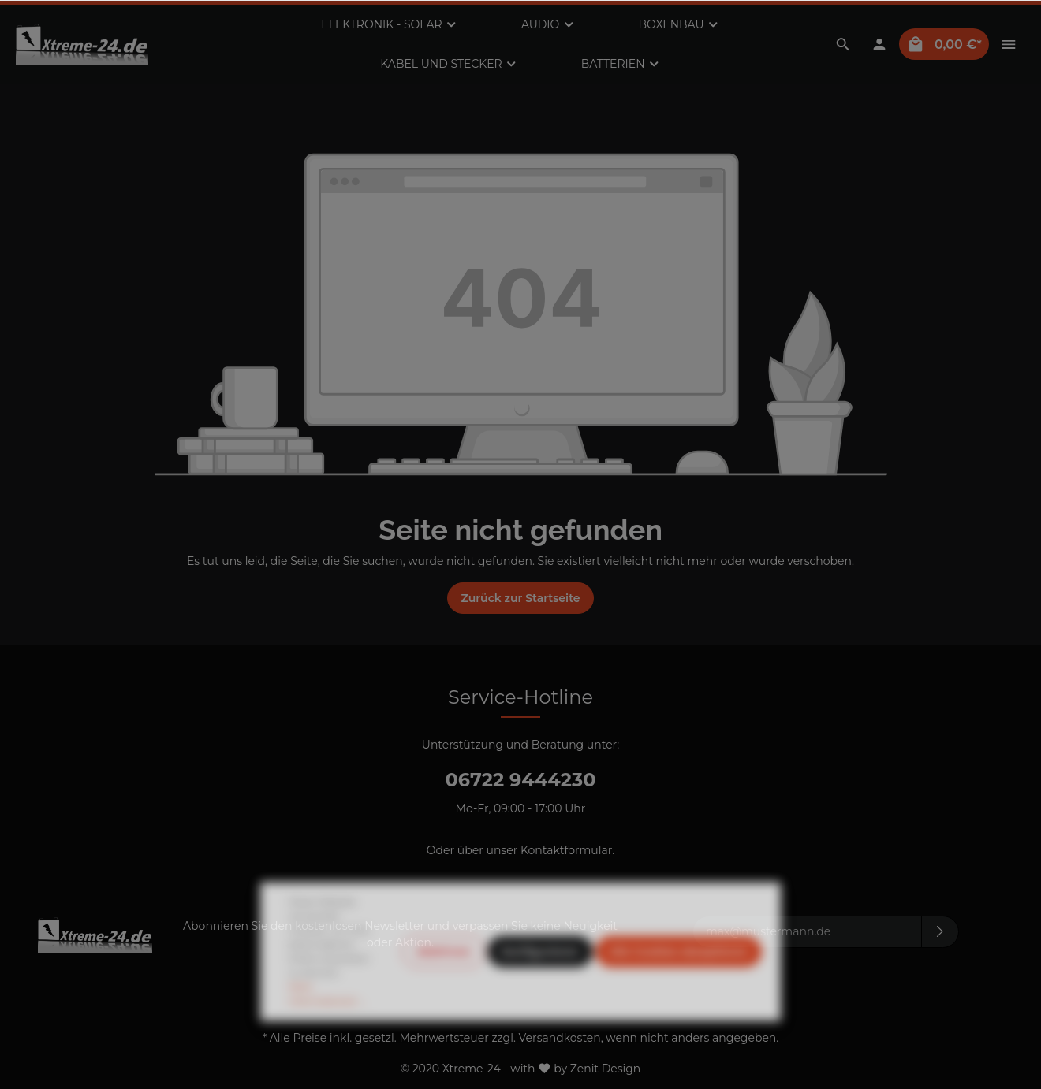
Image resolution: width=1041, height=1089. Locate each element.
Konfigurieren (540, 986)
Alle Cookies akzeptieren (678, 986)
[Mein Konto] (879, 44)
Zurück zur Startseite (520, 598)
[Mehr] (1008, 44)
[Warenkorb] (944, 44)
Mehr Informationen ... (327, 1029)
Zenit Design (605, 1068)
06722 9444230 (520, 779)
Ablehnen (443, 986)
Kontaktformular (566, 850)
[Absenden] (940, 932)
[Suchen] (843, 44)
